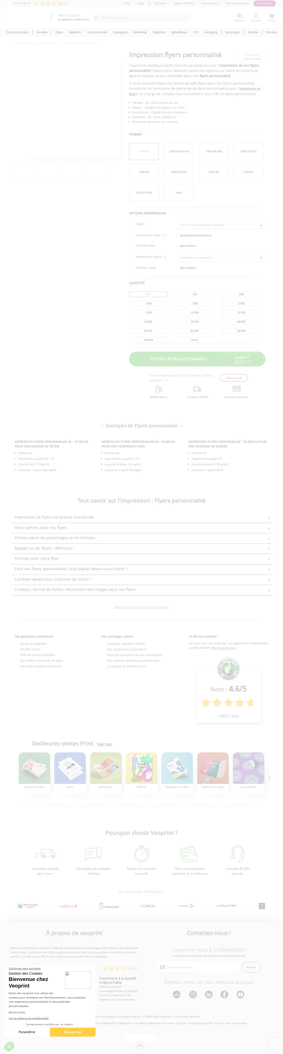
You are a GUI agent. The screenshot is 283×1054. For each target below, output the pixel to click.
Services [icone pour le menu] (271, 32)
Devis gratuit (264, 3)
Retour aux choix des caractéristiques (141, 607)
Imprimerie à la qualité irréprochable (117, 980)
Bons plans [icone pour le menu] (232, 32)
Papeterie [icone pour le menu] (159, 32)
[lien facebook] (225, 994)
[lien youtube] (241, 994)
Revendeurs (210, 3)
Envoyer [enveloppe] (251, 967)
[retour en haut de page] (139, 1046)
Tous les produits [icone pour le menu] (17, 32)
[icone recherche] (96, 17)
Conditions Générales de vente (153, 1023)
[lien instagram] (192, 994)
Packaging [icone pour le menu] (210, 32)
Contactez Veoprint (200, 1023)
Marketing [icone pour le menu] (140, 32)
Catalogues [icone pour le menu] (120, 32)
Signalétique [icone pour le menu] (179, 32)
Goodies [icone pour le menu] (42, 32)
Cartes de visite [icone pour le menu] (97, 32)
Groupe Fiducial (131, 1017)
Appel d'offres (184, 3)
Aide (127, 3)
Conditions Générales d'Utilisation (110, 1023)
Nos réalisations (237, 3)
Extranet (160, 3)
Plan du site (222, 1023)
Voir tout (104, 744)
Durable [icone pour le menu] (253, 32)
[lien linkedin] (208, 994)
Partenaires (239, 1023)
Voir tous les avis (223, 648)
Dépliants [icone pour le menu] (75, 32)
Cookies (180, 1023)
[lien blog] (176, 994)
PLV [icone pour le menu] (195, 32)
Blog (140, 3)
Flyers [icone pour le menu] (59, 32)
